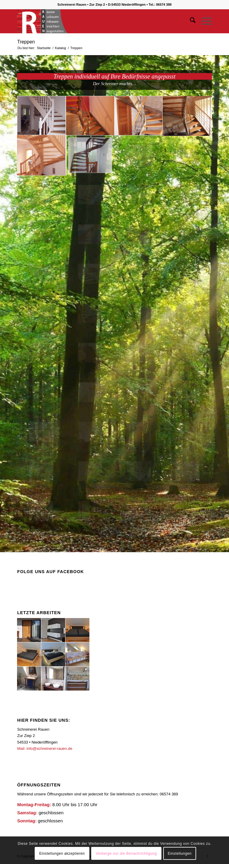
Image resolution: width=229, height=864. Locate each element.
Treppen (26, 41)
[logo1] (95, 21)
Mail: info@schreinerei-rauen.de (44, 748)
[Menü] (204, 21)
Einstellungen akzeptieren (62, 853)
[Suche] (190, 21)
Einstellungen (180, 853)
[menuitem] (190, 21)
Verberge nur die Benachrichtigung (126, 853)
